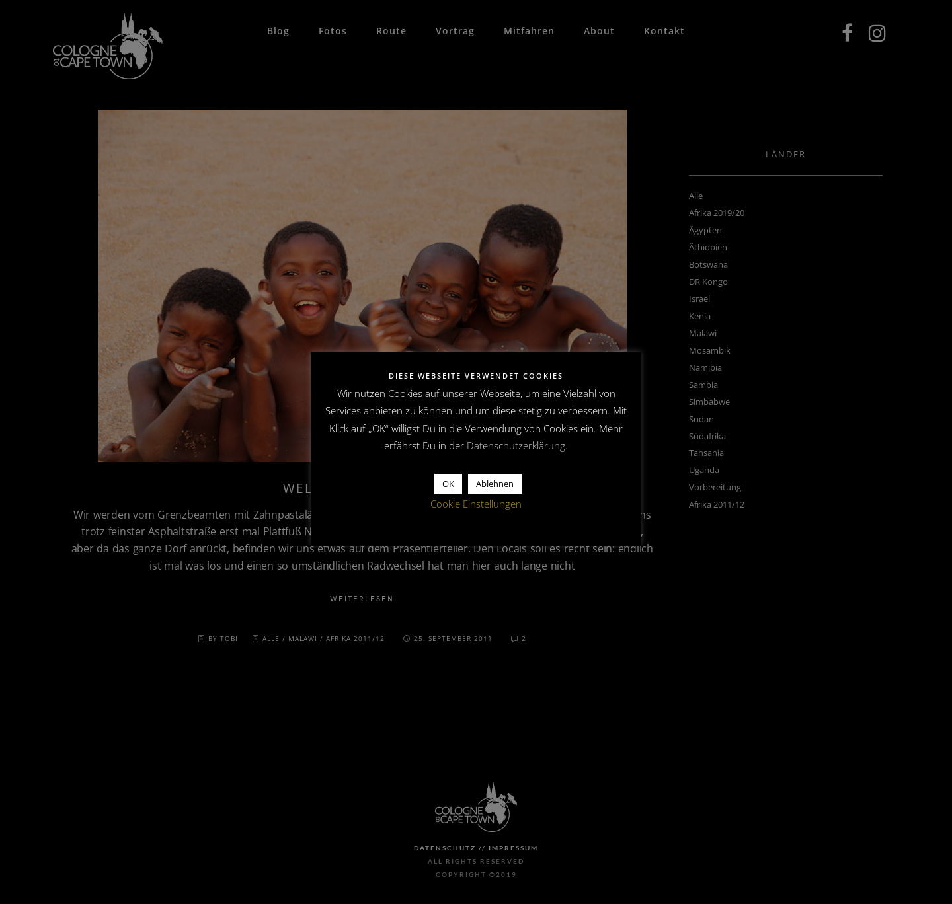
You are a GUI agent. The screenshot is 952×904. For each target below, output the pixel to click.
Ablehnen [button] (495, 484)
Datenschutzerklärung (516, 445)
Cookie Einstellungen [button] (476, 503)
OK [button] (448, 484)
